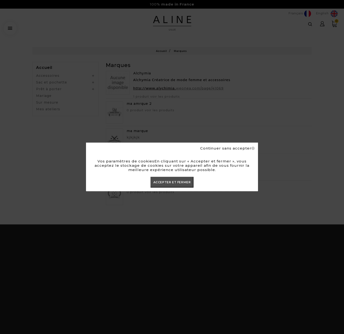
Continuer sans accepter (227, 148)
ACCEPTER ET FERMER (172, 182)
